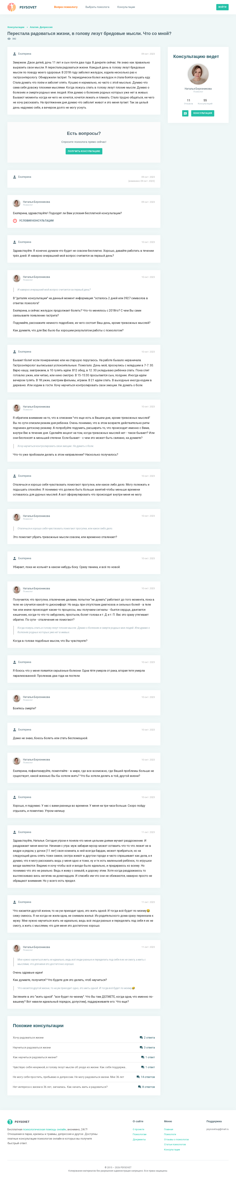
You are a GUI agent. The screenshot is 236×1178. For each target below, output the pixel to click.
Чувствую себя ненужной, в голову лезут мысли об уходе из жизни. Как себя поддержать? (70, 1067)
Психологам (139, 1134)
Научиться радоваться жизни (32, 1047)
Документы (139, 1139)
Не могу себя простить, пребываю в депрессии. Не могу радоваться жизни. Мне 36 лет (68, 1077)
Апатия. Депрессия (41, 27)
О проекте (138, 1129)
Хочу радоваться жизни (28, 1037)
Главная (168, 1129)
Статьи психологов (175, 1144)
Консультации (16, 27)
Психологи (170, 1134)
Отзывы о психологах (176, 1139)
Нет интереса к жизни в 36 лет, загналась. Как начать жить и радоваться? (60, 1087)
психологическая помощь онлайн (44, 1129)
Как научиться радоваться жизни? (35, 1057)
